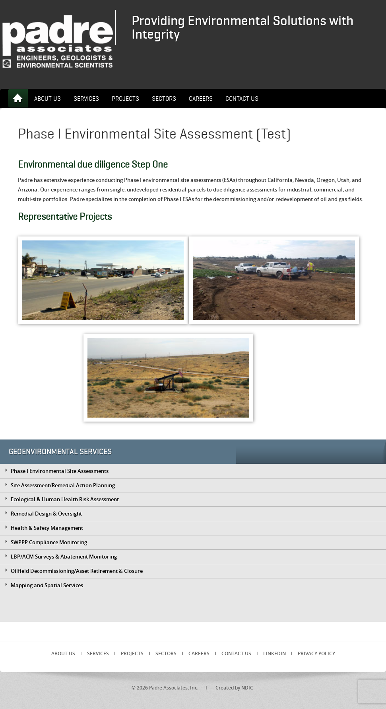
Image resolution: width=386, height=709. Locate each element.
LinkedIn (274, 653)
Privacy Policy (316, 653)
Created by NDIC (234, 687)
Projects (125, 98)
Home (18, 98)
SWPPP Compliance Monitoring (49, 542)
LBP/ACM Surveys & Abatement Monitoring (64, 556)
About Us (47, 98)
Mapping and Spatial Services (47, 585)
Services (86, 98)
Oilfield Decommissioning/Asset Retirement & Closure (77, 570)
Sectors (164, 98)
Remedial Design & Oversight (46, 513)
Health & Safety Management (47, 527)
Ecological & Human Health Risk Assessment (65, 499)
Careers (201, 98)
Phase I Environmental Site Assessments (60, 471)
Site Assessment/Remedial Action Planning (63, 485)
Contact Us (241, 98)
